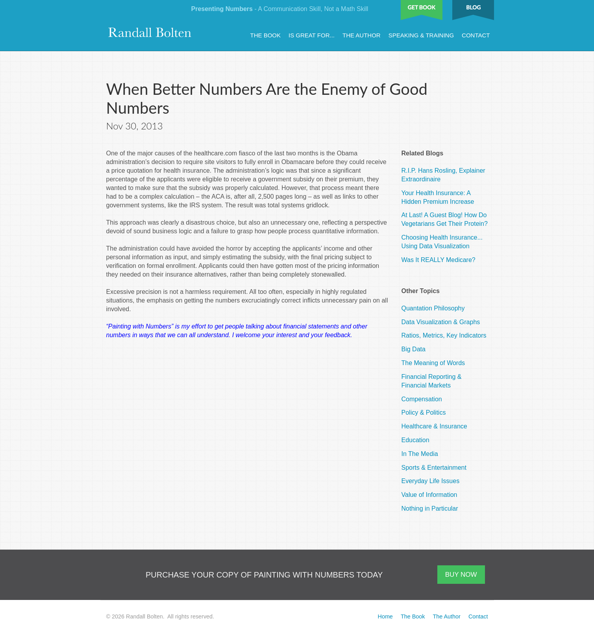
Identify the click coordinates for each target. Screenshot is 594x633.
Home (384, 616)
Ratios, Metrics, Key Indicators (444, 335)
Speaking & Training (421, 35)
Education (415, 440)
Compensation (422, 399)
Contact (476, 35)
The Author (361, 35)
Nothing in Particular (430, 508)
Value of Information (429, 494)
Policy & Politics (424, 412)
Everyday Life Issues (431, 481)
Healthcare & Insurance (434, 426)
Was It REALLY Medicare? (439, 260)
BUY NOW (461, 574)
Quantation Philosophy (433, 308)
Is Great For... (312, 35)
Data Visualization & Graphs (441, 322)
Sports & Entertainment (434, 467)
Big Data (414, 349)
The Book (265, 35)
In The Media (420, 453)
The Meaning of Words (433, 363)
